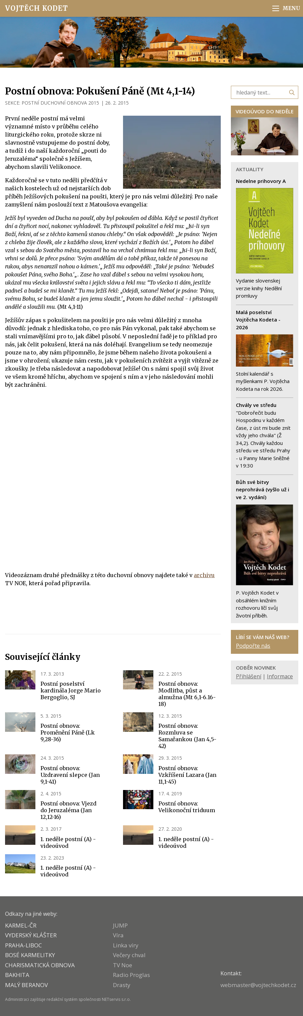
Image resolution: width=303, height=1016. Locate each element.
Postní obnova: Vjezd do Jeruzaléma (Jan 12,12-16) (68, 810)
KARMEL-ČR (20, 925)
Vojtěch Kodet (36, 8)
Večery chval (129, 955)
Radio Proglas (131, 975)
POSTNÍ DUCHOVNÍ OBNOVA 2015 (60, 103)
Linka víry (126, 945)
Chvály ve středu (256, 405)
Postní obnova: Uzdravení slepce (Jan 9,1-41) (70, 775)
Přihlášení (248, 676)
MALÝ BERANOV (26, 985)
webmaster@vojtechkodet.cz (258, 985)
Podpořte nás (253, 645)
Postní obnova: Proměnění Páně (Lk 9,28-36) (67, 732)
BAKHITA (17, 975)
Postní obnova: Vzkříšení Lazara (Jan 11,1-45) (187, 775)
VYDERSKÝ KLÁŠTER (31, 935)
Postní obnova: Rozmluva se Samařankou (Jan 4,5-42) (187, 735)
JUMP (120, 925)
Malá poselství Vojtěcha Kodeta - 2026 (258, 320)
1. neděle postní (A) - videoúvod (68, 842)
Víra (118, 935)
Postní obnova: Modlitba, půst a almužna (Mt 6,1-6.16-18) (187, 693)
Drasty (121, 985)
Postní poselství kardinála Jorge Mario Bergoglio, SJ (70, 690)
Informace (280, 676)
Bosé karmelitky (30, 955)
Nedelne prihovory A (261, 181)
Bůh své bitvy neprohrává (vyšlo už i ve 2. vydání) (262, 489)
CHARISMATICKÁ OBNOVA (40, 965)
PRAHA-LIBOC (23, 945)
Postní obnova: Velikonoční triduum (186, 807)
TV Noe (122, 965)
